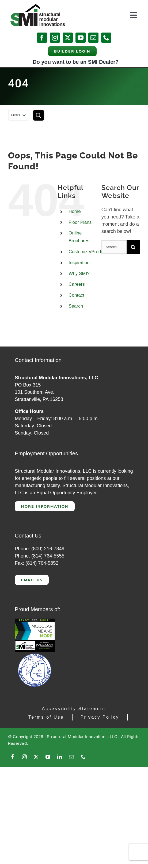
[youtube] (80, 38)
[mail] (93, 38)
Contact (76, 295)
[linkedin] (59, 756)
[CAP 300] (35, 621)
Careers (77, 284)
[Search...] (114, 247)
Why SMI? (79, 273)
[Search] (133, 247)
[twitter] (68, 38)
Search (76, 306)
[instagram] (55, 38)
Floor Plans (80, 222)
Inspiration (79, 262)
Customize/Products (89, 251)
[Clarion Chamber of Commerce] (35, 654)
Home (75, 211)
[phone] (106, 38)
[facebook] (42, 38)
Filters (18, 115)
